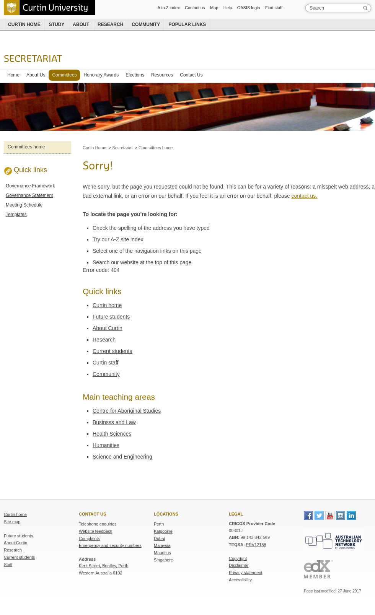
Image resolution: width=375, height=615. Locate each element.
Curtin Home (94, 147)
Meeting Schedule (24, 205)
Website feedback (95, 531)
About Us (35, 75)
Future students (111, 317)
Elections (135, 75)
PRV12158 (256, 544)
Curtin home (24, 24)
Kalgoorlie (163, 531)
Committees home (26, 147)
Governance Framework (30, 186)
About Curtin (107, 328)
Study (57, 24)
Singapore (163, 560)
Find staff (273, 7)
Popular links (187, 24)
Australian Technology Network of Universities (334, 541)
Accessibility (240, 580)
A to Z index (169, 7)
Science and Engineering (122, 457)
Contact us (195, 7)
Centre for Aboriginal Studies (127, 411)
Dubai (159, 538)
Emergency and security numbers (110, 545)
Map (214, 7)
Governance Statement (29, 195)
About (81, 24)
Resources (162, 75)
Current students (112, 351)
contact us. (305, 196)
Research (110, 24)
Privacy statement (245, 572)
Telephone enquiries (97, 524)
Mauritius (162, 552)
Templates (16, 214)
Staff (8, 564)
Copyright (238, 558)
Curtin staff (105, 363)
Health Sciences (112, 434)
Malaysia (162, 545)
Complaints (89, 538)
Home (13, 75)
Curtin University (49, 7)
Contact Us (191, 75)
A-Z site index (127, 239)
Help (227, 7)
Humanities (106, 445)
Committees (64, 75)
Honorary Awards (101, 75)
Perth (159, 524)
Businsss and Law (114, 422)
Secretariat (33, 59)
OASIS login (248, 7)
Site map (12, 521)
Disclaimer (238, 565)
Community (146, 24)
